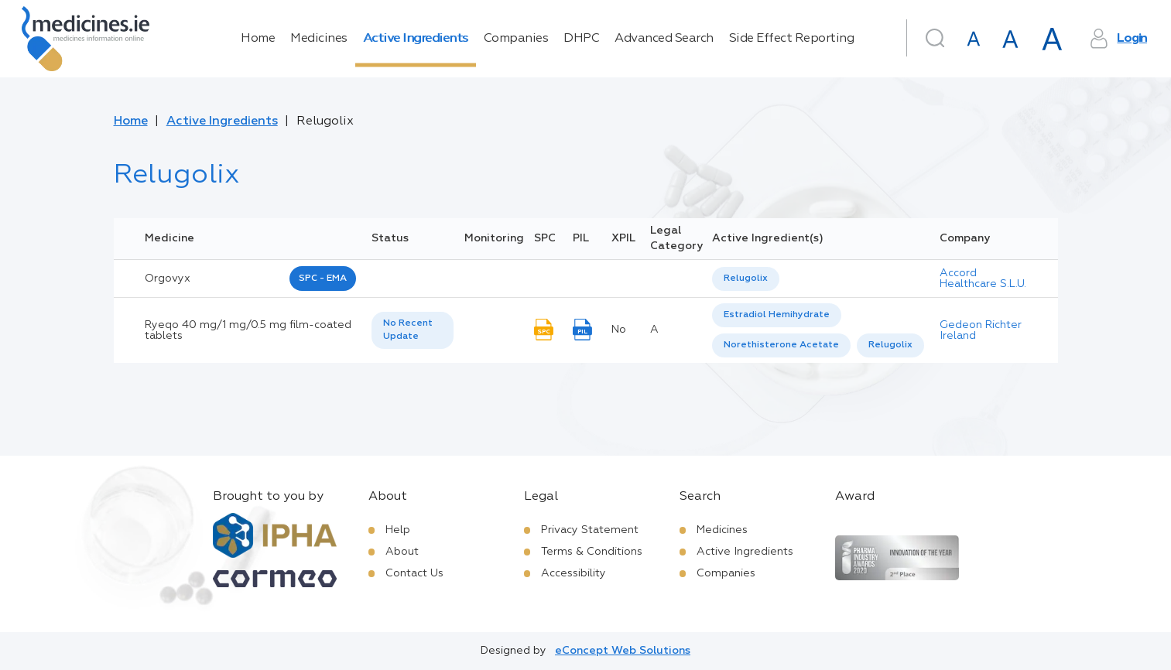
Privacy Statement (590, 530)
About (402, 551)
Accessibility (573, 573)
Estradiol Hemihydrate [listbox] (777, 315)
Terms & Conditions (591, 551)
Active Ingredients (415, 38)
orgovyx (167, 278)
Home (258, 38)
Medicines (319, 38)
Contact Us (414, 573)
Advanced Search (664, 38)
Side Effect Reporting (791, 38)
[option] (745, 279)
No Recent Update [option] (408, 330)
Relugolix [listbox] (746, 278)
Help (397, 530)
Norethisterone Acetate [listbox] (781, 345)
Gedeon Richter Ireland (981, 330)
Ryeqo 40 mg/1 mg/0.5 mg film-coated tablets (248, 330)
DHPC (581, 38)
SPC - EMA (323, 278)
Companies (516, 38)
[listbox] (745, 279)
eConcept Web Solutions (622, 650)
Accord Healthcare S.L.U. (983, 278)
